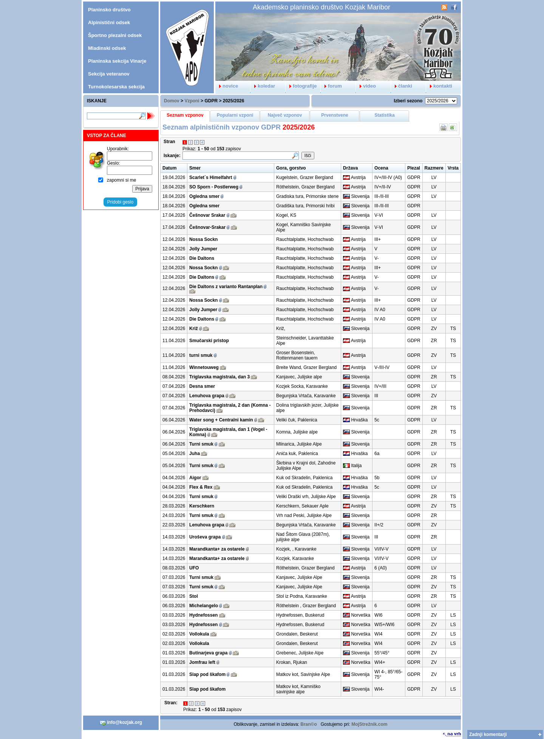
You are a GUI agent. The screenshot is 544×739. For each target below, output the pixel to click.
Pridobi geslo (120, 202)
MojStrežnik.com (369, 724)
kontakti (439, 86)
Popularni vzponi (235, 115)
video (366, 86)
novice (226, 86)
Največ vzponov (285, 115)
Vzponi (191, 100)
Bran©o (308, 724)
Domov (171, 100)
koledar (262, 86)
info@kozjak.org (121, 723)
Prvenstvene (334, 115)
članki (401, 86)
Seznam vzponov (185, 115)
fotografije (301, 86)
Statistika (384, 115)
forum (331, 86)
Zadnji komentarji (488, 734)
